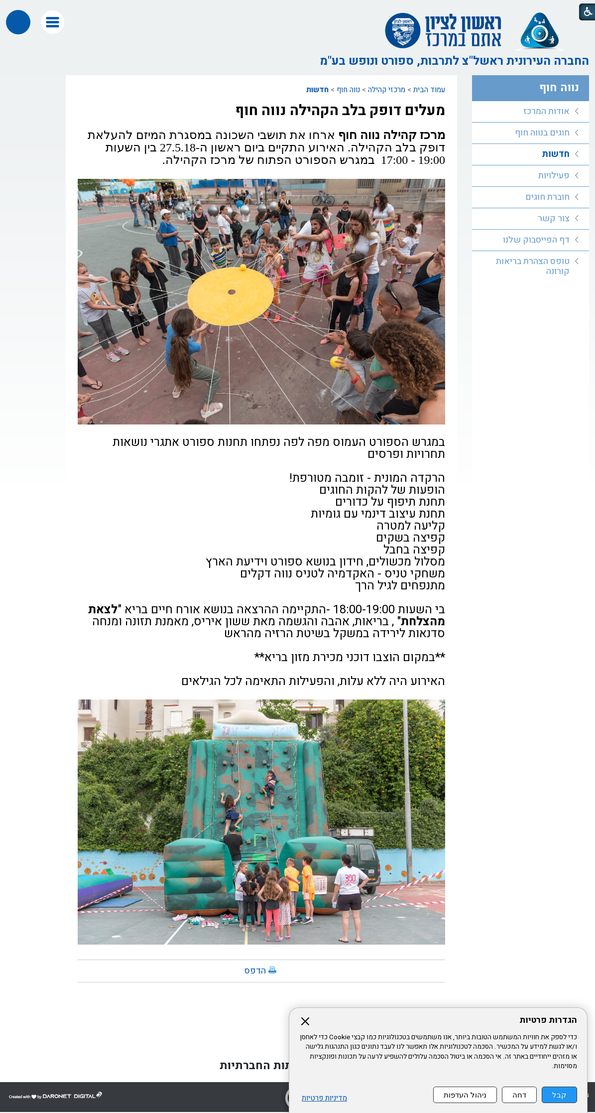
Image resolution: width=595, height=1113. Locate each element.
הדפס (255, 970)
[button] (52, 22)
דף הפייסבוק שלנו (536, 240)
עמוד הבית (429, 89)
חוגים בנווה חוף (542, 132)
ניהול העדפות (465, 1095)
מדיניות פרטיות (324, 1098)
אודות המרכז (546, 111)
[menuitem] (530, 112)
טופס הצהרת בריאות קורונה (533, 266)
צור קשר (554, 218)
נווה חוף (348, 89)
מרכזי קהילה (386, 89)
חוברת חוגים (547, 197)
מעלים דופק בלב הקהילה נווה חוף (340, 110)
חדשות (317, 89)
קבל (559, 1095)
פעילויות (554, 175)
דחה (519, 1095)
